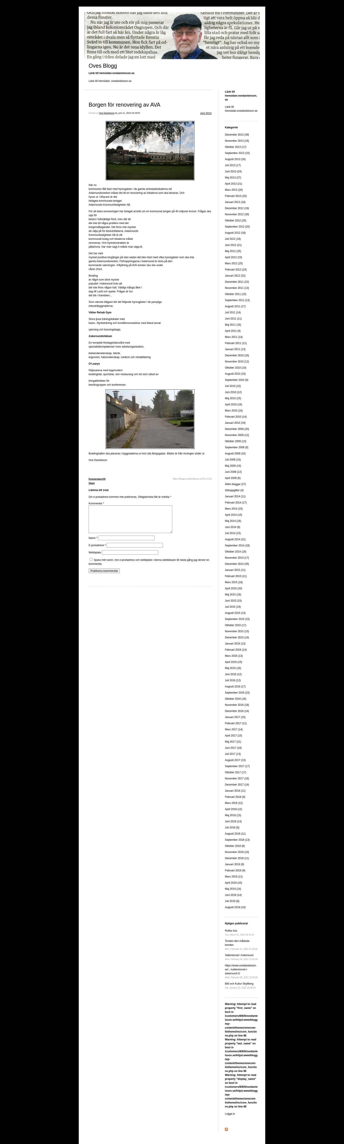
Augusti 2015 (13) (235, 612)
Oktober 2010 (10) (235, 367)
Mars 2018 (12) (234, 803)
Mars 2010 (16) (234, 410)
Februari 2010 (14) (236, 416)
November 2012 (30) (237, 214)
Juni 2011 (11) (233, 318)
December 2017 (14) (237, 784)
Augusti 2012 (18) (235, 232)
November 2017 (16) (237, 778)
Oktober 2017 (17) (235, 772)
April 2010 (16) (233, 404)
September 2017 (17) (237, 766)
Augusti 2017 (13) (235, 760)
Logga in (230, 1113)
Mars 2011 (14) (234, 337)
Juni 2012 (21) (233, 245)
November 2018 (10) (237, 852)
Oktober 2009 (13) (235, 441)
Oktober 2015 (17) (235, 625)
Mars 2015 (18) (234, 582)
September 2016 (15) (237, 692)
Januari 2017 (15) (235, 717)
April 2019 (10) (233, 882)
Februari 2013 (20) (236, 196)
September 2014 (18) (237, 545)
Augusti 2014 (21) (235, 539)
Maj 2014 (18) (233, 521)
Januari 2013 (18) (235, 202)
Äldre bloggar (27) (235, 484)
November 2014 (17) (237, 557)
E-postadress (97, 550)
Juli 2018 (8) (232, 827)
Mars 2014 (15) (234, 508)
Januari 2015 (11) (235, 570)
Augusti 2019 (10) (235, 907)
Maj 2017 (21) (233, 741)
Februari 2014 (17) (236, 502)
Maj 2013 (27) (233, 177)
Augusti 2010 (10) (235, 373)
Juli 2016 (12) (233, 680)
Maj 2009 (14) (233, 465)
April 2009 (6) (233, 478)
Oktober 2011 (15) (235, 294)
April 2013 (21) (233, 183)
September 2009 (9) (236, 447)
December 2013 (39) (237, 134)
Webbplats (95, 557)
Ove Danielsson (107, 113)
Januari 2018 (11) (235, 790)
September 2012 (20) (237, 226)
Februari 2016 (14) (236, 649)
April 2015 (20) (233, 588)
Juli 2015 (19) (233, 606)
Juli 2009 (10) (233, 459)
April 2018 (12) (233, 809)
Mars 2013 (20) (234, 189)
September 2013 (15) (237, 153)
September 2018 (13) (237, 839)
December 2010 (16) (237, 355)
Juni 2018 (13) (233, 821)
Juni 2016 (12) (233, 674)
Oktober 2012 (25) (235, 220)
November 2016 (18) (237, 704)
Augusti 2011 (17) (235, 306)
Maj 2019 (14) (233, 888)
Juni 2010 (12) (233, 392)
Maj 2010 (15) (233, 398)
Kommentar (96, 503)
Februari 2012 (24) (236, 269)
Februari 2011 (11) (236, 343)
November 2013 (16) (237, 140)
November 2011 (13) (237, 288)
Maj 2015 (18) (233, 594)
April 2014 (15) (233, 514)
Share (92, 483)
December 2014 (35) (237, 563)
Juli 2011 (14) (233, 312)
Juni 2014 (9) (232, 527)
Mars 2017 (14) (234, 729)
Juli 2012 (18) (233, 238)
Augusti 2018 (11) (235, 833)
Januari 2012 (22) (235, 275)
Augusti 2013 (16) (235, 159)
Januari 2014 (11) (235, 496)
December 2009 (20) (237, 429)
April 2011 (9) (233, 330)
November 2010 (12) (237, 361)
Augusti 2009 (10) (235, 453)
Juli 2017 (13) (233, 754)
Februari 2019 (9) (235, 870)
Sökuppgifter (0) (234, 490)
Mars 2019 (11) (234, 876)
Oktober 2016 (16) (235, 698)
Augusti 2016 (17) (235, 686)
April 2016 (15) (233, 662)
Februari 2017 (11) (236, 723)
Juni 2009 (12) (233, 471)
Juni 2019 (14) (233, 895)
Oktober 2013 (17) (235, 146)
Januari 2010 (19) (235, 422)
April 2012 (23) (233, 257)
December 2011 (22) (237, 281)
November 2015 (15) (237, 631)
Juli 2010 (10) (233, 386)
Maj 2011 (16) (233, 324)
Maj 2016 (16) (233, 668)
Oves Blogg (103, 66)
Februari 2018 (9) (235, 796)
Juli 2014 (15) (233, 533)
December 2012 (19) (237, 208)
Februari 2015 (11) (236, 576)
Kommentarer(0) (97, 479)
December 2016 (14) (237, 711)
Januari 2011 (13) (235, 349)
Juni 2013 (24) (233, 171)
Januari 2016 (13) (235, 643)
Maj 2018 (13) (233, 815)
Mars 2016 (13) (234, 655)
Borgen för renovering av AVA (124, 105)
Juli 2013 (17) (233, 165)
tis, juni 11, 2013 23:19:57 (127, 113)
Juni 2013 (205, 113)
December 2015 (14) (237, 637)
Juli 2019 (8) (232, 901)
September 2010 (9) (236, 379)
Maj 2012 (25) (233, 251)
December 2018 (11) (237, 858)
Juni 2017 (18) (233, 747)
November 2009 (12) (237, 435)
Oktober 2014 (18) (235, 551)
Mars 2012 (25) (234, 263)
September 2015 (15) (237, 619)
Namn (93, 543)
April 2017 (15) (233, 735)
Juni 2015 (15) (233, 600)
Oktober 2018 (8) (235, 845)
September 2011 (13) (237, 300)
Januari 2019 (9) (234, 864)
